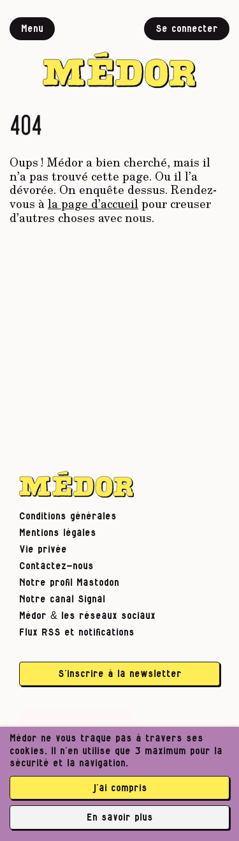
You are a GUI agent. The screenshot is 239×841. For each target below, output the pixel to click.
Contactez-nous (56, 566)
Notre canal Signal (62, 599)
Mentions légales (57, 532)
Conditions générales (68, 516)
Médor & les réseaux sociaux (87, 615)
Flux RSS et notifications (76, 632)
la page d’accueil (93, 203)
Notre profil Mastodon (69, 582)
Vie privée (43, 549)
